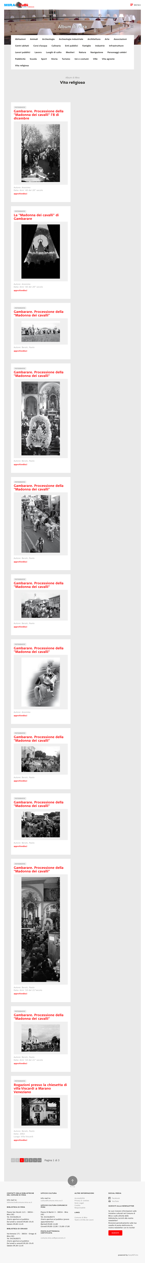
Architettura (94, 39)
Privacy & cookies (82, 1200)
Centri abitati (22, 45)
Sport (44, 58)
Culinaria (56, 45)
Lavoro (38, 52)
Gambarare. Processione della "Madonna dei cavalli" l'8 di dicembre (38, 114)
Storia (54, 58)
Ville (95, 58)
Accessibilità (80, 1198)
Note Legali (79, 1203)
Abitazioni (20, 39)
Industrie (100, 45)
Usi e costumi (81, 58)
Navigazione (96, 52)
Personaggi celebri (117, 52)
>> (39, 1160)
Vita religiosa (22, 65)
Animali (34, 39)
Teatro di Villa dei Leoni (84, 1220)
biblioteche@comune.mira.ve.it (19, 1202)
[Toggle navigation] (137, 5)
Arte (107, 39)
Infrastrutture (116, 45)
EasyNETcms (133, 1255)
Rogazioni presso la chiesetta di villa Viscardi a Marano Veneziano (40, 1088)
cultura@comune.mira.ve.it (52, 1200)
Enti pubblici (71, 45)
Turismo (66, 58)
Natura (82, 52)
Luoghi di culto (53, 52)
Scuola (33, 58)
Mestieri (70, 52)
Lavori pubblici (22, 52)
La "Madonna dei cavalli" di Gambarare (36, 217)
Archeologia (48, 39)
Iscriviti (115, 1233)
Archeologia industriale (71, 39)
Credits (77, 1205)
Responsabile (80, 1208)
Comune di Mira (81, 1217)
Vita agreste (108, 58)
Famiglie (86, 45)
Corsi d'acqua (40, 45)
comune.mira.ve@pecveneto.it (53, 1238)
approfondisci (20, 193)
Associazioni (120, 39)
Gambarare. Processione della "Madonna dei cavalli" (38, 313)
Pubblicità (20, 58)
